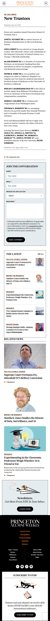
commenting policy (35, 226)
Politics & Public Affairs (16, 259)
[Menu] (4, 3)
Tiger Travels (13, 549)
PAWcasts (12, 555)
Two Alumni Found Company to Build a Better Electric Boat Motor (19, 313)
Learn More (25, 509)
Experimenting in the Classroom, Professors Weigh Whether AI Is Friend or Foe (19, 297)
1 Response (9, 382)
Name (8, 171)
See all (41, 254)
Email (8, 181)
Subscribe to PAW (25, 615)
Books (13, 552)
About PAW (37, 549)
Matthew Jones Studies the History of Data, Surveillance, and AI (18, 281)
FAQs (37, 557)
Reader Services (37, 555)
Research (10, 292)
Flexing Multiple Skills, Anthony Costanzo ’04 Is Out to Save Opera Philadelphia (19, 329)
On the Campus (10, 14)
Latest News (25, 531)
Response (10, 201)
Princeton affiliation (15, 191)
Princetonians (12, 324)
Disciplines (25, 534)
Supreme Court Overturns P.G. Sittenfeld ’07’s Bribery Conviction (18, 264)
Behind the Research (15, 275)
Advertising (37, 552)
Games (12, 557)
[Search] (46, 3)
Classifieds (13, 560)
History (25, 544)
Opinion (25, 541)
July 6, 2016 (19, 147)
